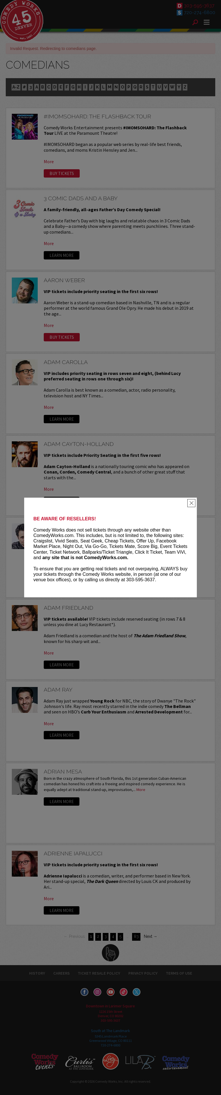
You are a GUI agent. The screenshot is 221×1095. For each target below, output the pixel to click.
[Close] (191, 503)
